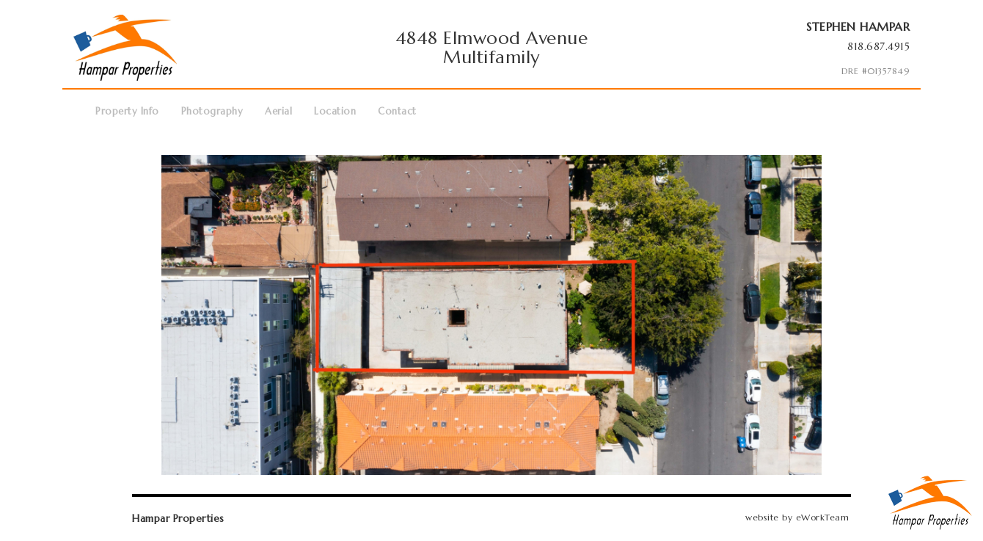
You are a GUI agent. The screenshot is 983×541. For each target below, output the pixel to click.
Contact (397, 111)
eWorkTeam (822, 517)
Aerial (278, 111)
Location (335, 111)
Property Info (127, 111)
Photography (212, 111)
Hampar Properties (178, 518)
